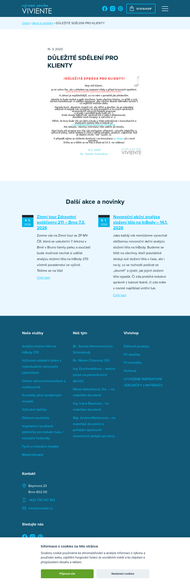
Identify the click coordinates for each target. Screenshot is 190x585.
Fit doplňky (132, 354)
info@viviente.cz (40, 508)
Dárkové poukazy (136, 346)
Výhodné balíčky (34, 409)
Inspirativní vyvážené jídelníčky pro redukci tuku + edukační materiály (43, 432)
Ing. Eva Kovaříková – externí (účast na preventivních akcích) (94, 374)
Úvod (26, 23)
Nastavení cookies (122, 573)
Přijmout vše (67, 573)
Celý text (43, 277)
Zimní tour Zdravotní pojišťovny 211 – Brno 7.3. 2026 (61, 222)
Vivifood (130, 370)
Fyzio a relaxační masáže (40, 446)
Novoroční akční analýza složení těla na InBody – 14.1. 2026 (140, 222)
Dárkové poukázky (35, 417)
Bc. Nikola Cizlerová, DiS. (91, 360)
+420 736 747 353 (41, 500)
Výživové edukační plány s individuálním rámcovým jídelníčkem (41, 366)
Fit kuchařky (133, 362)
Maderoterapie (33, 454)
